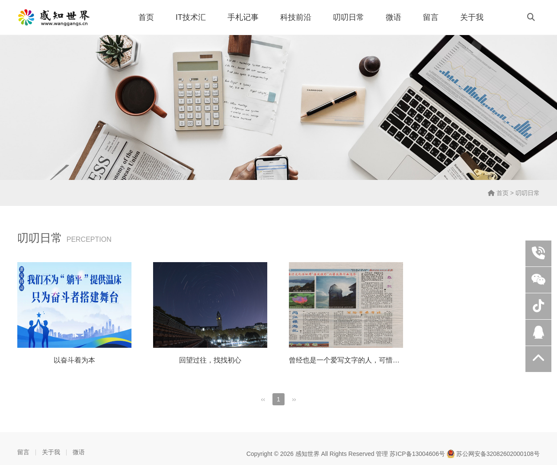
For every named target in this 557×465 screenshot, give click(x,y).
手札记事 (243, 17)
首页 (146, 17)
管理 (382, 453)
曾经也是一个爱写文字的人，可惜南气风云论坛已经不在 (375, 360)
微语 (393, 17)
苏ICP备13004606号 (417, 453)
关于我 (471, 17)
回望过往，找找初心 (210, 360)
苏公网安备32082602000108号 (493, 453)
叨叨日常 (348, 17)
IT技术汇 (191, 17)
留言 (431, 17)
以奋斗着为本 (74, 360)
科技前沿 (295, 17)
